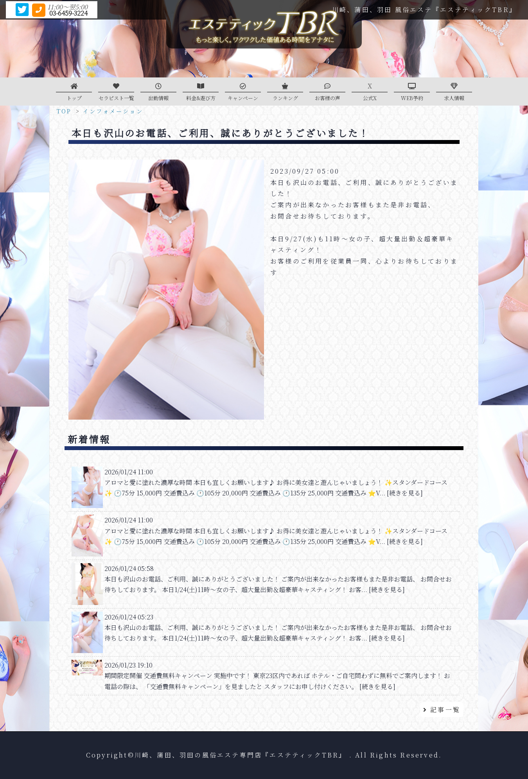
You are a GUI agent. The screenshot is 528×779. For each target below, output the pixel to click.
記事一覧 (441, 709)
